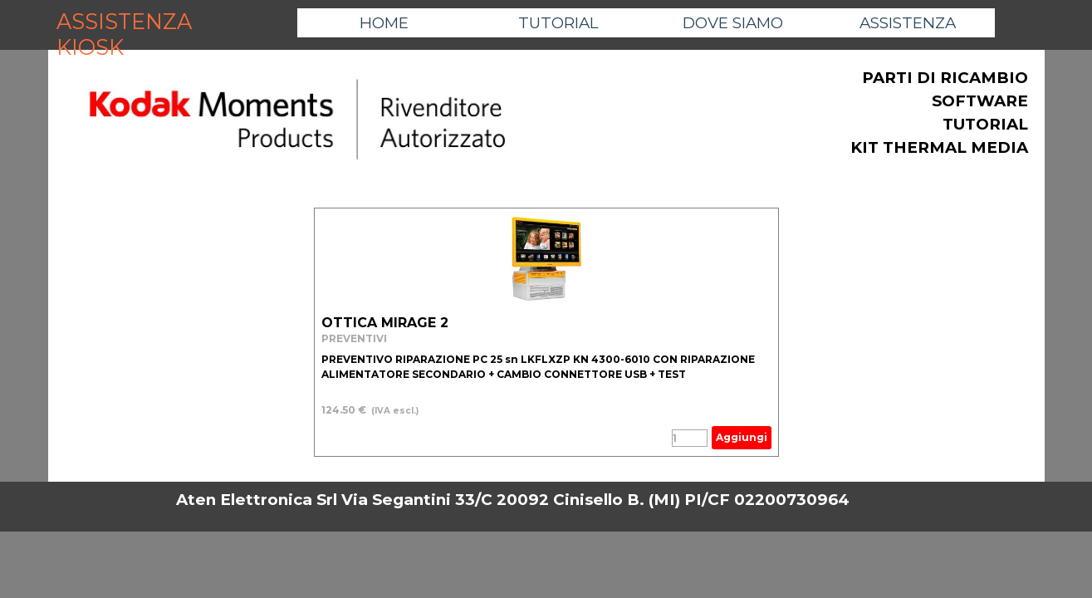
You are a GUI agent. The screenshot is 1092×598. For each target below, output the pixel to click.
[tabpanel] (297, 120)
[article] (546, 332)
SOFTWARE (980, 100)
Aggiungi (741, 437)
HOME (384, 22)
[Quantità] (690, 438)
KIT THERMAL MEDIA (939, 147)
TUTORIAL (558, 22)
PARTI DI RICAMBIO (945, 77)
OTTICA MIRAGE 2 (384, 323)
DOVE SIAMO (733, 22)
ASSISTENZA (907, 22)
